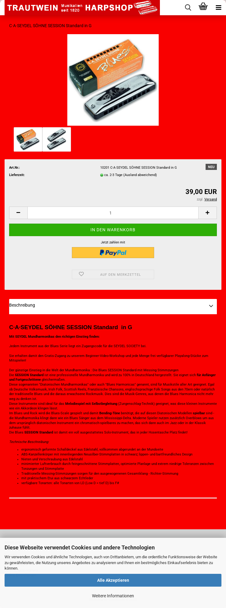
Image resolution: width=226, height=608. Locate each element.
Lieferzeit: (17, 175)
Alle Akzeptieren (113, 580)
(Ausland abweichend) (140, 175)
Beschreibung (22, 305)
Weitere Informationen (113, 595)
